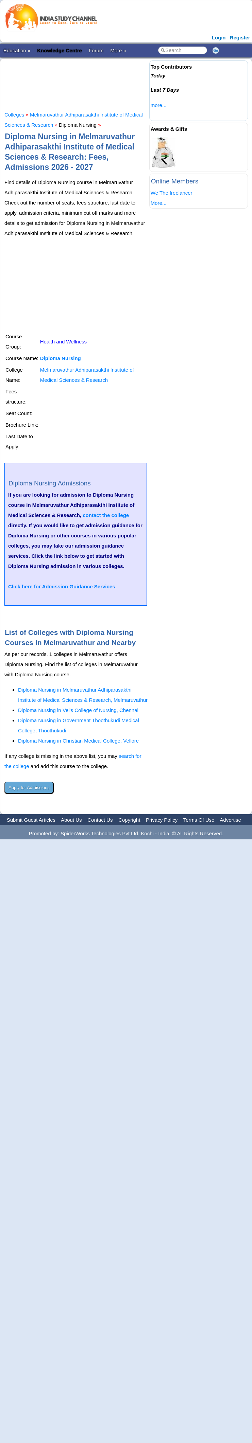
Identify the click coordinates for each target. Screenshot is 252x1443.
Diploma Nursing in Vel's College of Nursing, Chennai (78, 710)
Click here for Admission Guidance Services (61, 586)
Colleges (14, 115)
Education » (16, 50)
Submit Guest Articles (31, 820)
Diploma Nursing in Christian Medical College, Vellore (78, 741)
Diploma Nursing (60, 358)
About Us (71, 820)
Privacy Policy (162, 820)
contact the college (106, 515)
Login (219, 37)
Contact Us (100, 820)
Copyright (129, 820)
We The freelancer (171, 193)
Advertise (230, 820)
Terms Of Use (199, 820)
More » (118, 50)
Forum (96, 50)
